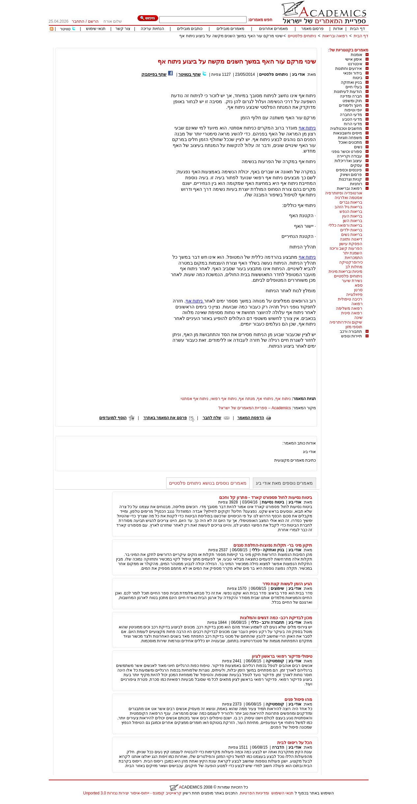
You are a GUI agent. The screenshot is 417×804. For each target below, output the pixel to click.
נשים (358, 147)
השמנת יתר (352, 253)
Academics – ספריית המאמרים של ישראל (255, 408)
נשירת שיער (352, 280)
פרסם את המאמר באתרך (165, 418)
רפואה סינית (351, 313)
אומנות (356, 54)
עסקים (356, 165)
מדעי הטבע (352, 119)
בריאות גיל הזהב (349, 207)
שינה (358, 317)
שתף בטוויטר (189, 74)
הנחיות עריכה (152, 28)
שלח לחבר (212, 418)
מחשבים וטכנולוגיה (346, 128)
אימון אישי (353, 59)
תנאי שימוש (95, 28)
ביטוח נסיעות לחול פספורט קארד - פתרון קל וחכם (265, 497)
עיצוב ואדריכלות (348, 160)
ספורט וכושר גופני (347, 151)
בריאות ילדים (351, 230)
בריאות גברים (351, 202)
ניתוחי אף (265, 398)
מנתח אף (246, 398)
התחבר (78, 21)
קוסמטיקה (275, 661)
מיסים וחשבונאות (347, 133)
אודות (338, 28)
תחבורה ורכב (351, 331)
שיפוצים (277, 588)
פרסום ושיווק (351, 174)
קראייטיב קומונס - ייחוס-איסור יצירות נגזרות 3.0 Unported (132, 793)
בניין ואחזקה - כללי (268, 550)
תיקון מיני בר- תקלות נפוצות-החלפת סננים (272, 545)
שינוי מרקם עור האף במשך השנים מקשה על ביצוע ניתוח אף (231, 36)
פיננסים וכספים (349, 170)
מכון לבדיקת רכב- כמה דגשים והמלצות (276, 617)
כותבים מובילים (189, 28)
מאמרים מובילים (230, 28)
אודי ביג (298, 74)
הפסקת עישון (350, 244)
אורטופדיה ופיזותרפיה (343, 193)
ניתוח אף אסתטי (195, 398)
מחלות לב (353, 267)
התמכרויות (354, 257)
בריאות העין (352, 216)
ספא (359, 285)
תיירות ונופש (351, 336)
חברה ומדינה (351, 96)
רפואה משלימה (349, 308)
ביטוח (357, 77)
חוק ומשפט (352, 101)
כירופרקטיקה (351, 262)
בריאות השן (352, 220)
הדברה (278, 747)
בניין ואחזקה (351, 82)
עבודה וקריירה (349, 156)
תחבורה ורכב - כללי (267, 622)
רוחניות (356, 184)
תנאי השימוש (282, 793)
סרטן (358, 290)
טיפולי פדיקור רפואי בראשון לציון (282, 656)
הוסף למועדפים (112, 418)
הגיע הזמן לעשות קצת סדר (287, 583)
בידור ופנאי (352, 73)
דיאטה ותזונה (351, 239)
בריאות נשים (351, 234)
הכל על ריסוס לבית (294, 742)
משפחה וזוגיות (350, 137)
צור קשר (122, 28)
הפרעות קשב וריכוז (346, 248)
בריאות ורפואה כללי (346, 225)
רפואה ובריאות (334, 36)
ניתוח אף (307, 127)
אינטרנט (355, 64)
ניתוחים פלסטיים (302, 36)
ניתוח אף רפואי (224, 398)
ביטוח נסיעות (273, 502)
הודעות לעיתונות (348, 91)
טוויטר (65, 29)
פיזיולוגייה (354, 294)
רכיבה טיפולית (350, 299)
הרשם (93, 21)
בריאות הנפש (351, 211)
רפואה (357, 304)
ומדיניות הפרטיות (254, 793)
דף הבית (357, 28)
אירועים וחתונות (348, 68)
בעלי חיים (353, 87)
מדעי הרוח (353, 124)
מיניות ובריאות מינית (346, 271)
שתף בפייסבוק (153, 74)
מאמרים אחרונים (273, 28)
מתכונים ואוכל (350, 142)
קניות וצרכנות (350, 179)
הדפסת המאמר (250, 418)
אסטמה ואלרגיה (348, 197)
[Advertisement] (249, 45)
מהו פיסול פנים (298, 699)
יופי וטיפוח (353, 110)
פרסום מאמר (312, 28)
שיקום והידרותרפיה (345, 322)
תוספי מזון (353, 327)
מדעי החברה (351, 114)
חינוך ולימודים (350, 105)
